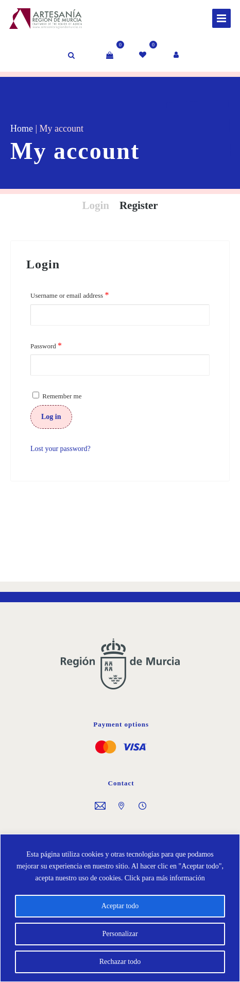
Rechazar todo (120, 961)
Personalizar (120, 934)
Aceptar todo (120, 906)
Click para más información (165, 878)
